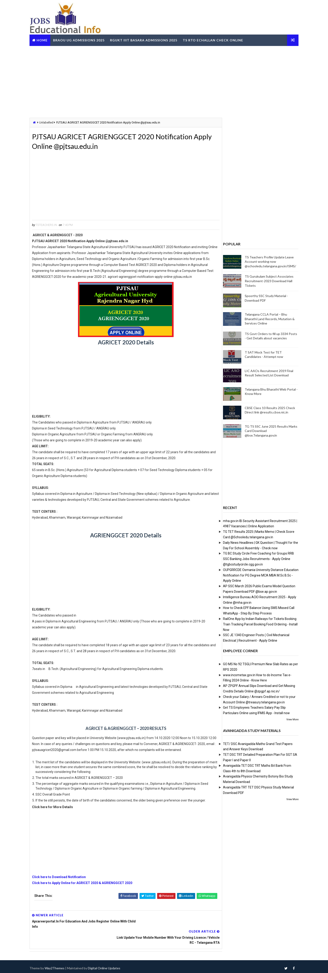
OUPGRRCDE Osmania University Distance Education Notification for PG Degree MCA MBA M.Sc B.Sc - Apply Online (258, 575)
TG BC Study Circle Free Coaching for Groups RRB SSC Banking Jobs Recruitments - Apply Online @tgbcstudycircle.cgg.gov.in (255, 559)
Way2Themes (57, 965)
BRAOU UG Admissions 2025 (82, 40)
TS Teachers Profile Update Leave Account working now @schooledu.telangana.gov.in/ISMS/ (267, 261)
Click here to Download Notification (62, 889)
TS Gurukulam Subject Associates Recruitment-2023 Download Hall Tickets (266, 280)
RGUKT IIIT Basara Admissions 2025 (146, 40)
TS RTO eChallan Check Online (216, 40)
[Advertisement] (164, 81)
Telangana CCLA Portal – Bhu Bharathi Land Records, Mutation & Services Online (267, 318)
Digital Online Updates (107, 965)
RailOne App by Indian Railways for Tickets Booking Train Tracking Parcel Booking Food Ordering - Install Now (257, 624)
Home (45, 40)
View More (289, 719)
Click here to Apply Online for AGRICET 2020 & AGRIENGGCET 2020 (85, 895)
